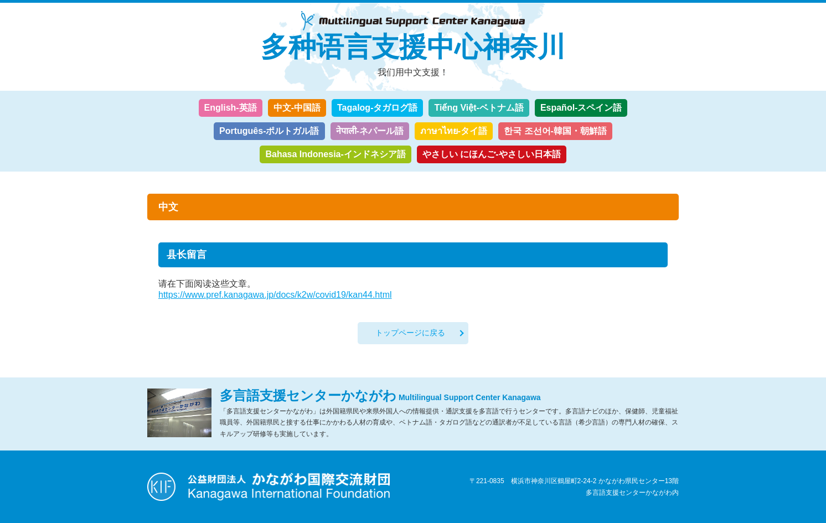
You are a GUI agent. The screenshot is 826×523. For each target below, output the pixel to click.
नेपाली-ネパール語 (370, 131)
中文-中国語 (297, 107)
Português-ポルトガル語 (269, 131)
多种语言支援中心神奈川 (413, 47)
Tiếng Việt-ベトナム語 (478, 107)
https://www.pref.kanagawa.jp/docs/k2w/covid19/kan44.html (275, 294)
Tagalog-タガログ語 (377, 107)
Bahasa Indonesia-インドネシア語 (335, 154)
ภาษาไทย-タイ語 (453, 131)
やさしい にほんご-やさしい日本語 (491, 154)
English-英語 (230, 107)
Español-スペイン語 (581, 107)
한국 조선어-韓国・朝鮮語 (555, 131)
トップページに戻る (410, 332)
